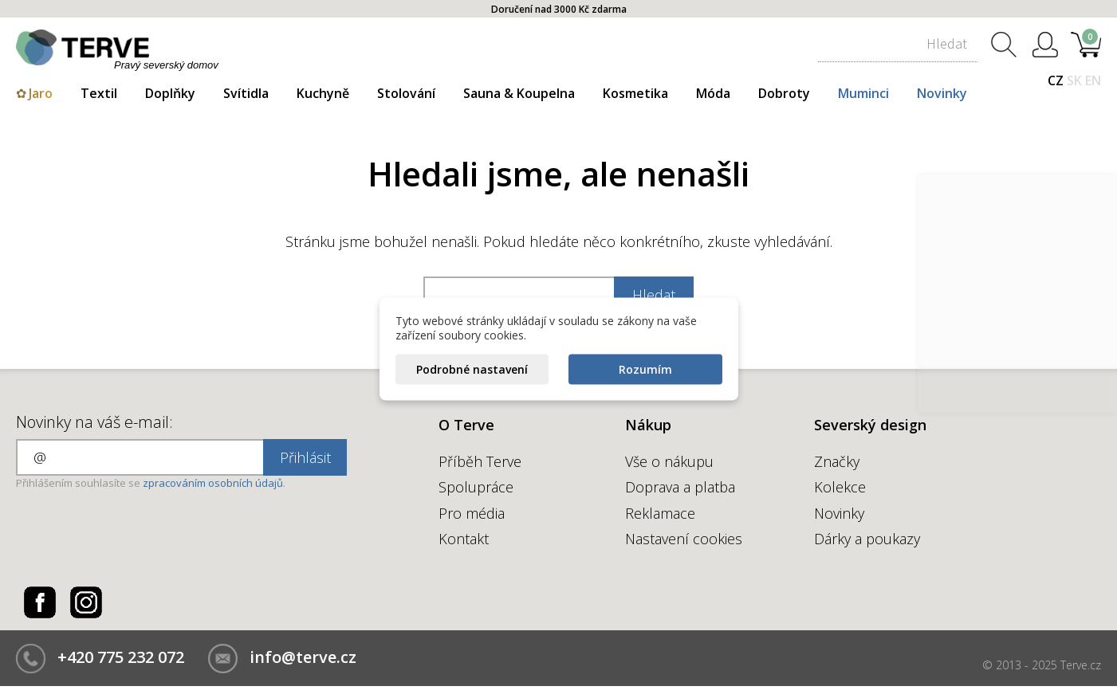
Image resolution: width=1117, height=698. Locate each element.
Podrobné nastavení (472, 369)
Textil (99, 93)
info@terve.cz (303, 657)
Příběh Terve (480, 461)
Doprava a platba (680, 486)
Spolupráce (476, 486)
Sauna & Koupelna (519, 93)
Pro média (472, 513)
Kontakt (464, 538)
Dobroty (784, 93)
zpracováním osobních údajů (213, 483)
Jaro (41, 93)
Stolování (406, 93)
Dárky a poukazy (867, 538)
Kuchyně (323, 93)
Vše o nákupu (669, 461)
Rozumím (645, 369)
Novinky (942, 93)
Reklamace (660, 513)
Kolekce (840, 486)
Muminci (863, 93)
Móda (713, 93)
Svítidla (246, 93)
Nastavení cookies (683, 538)
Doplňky (170, 93)
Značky (836, 461)
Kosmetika (635, 93)
